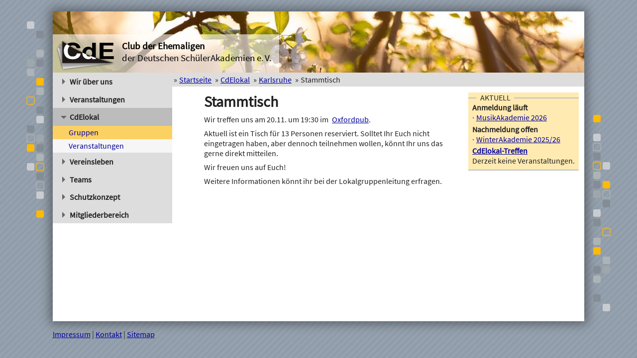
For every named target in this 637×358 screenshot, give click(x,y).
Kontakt (109, 334)
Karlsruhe (275, 80)
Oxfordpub (350, 119)
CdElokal (80, 117)
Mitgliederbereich (95, 215)
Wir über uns (87, 82)
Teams (77, 179)
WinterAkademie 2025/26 (518, 139)
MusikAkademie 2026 (511, 117)
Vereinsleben (88, 162)
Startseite (195, 80)
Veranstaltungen (93, 99)
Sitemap (141, 334)
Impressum (72, 334)
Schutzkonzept (91, 197)
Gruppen (84, 132)
